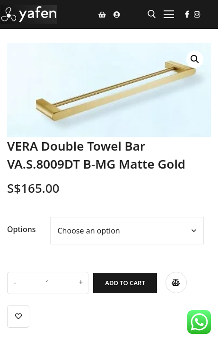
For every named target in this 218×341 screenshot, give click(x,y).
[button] (194, 59)
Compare (176, 282)
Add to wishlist (18, 316)
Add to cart (125, 282)
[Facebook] (187, 14)
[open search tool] (152, 14)
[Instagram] (197, 14)
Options (21, 229)
